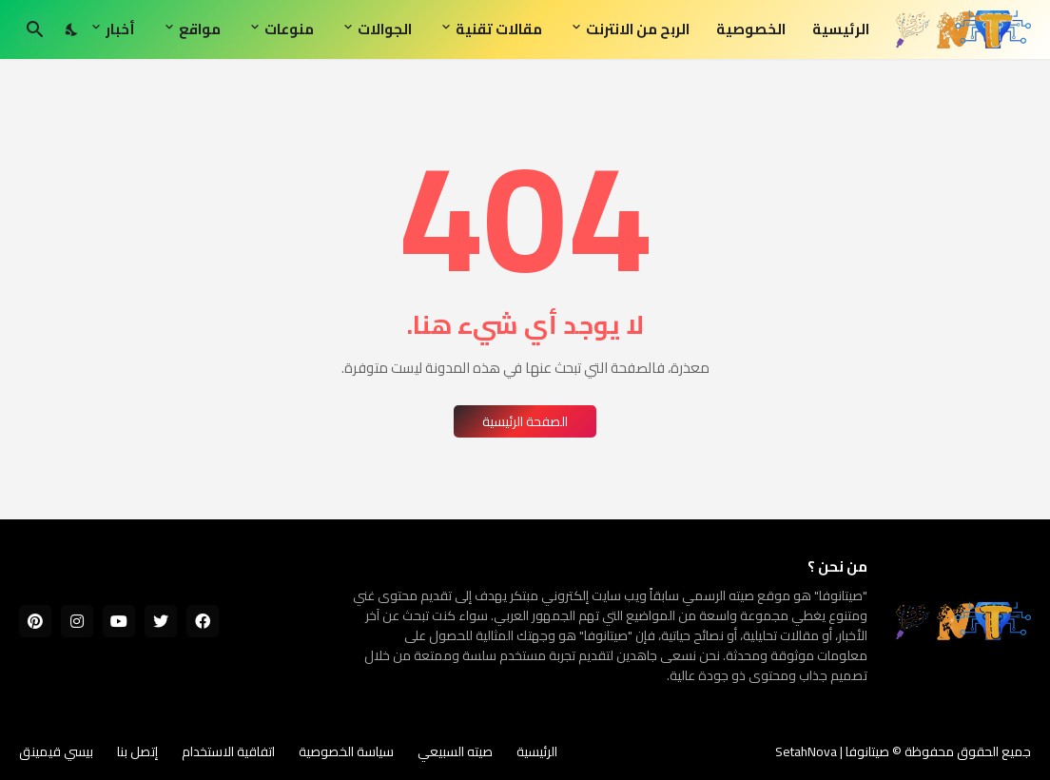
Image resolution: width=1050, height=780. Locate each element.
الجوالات (385, 29)
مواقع (200, 29)
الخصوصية (751, 29)
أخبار (120, 29)
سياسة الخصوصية (346, 751)
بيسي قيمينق (56, 751)
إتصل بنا (137, 751)
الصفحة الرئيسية (525, 421)
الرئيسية (840, 29)
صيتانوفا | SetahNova (832, 751)
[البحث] (35, 29)
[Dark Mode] (72, 29)
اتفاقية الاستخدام (228, 751)
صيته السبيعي (455, 751)
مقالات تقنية (499, 29)
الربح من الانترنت (638, 29)
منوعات (289, 29)
